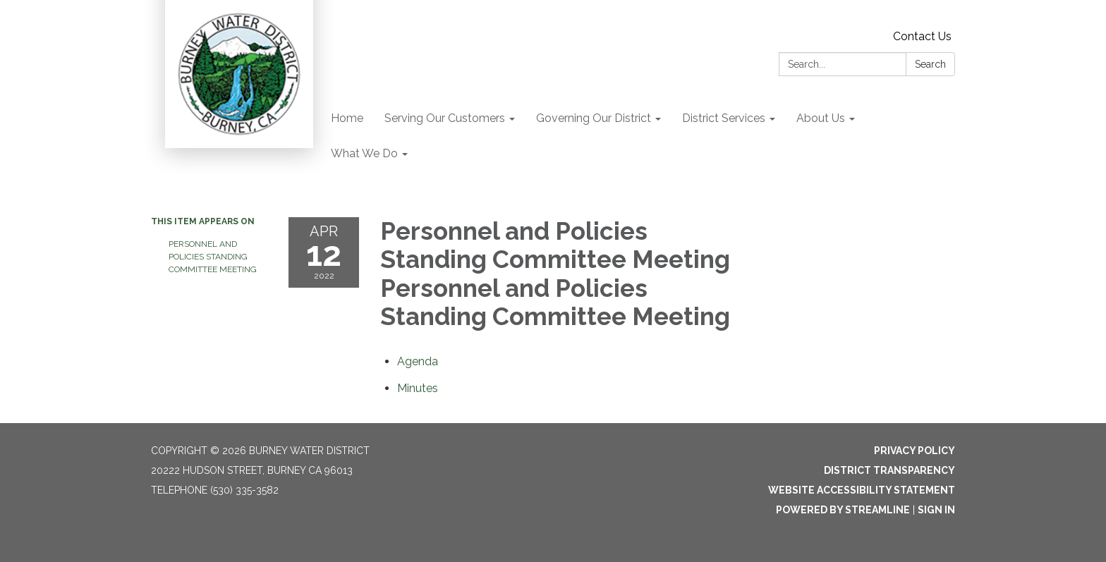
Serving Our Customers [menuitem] (444, 118)
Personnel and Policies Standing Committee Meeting (213, 256)
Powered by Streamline (843, 509)
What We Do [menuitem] (364, 153)
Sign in (936, 509)
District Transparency (889, 470)
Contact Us (922, 36)
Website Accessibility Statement (861, 490)
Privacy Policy (914, 450)
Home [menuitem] (347, 118)
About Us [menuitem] (820, 118)
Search (930, 64)
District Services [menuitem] (723, 118)
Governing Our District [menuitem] (593, 118)
